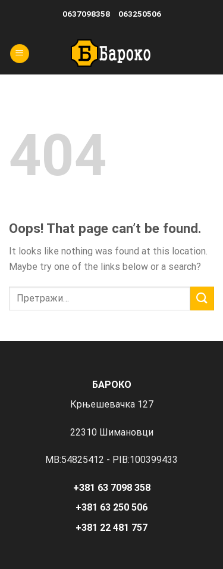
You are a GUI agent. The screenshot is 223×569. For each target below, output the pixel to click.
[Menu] (19, 54)
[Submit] (202, 298)
